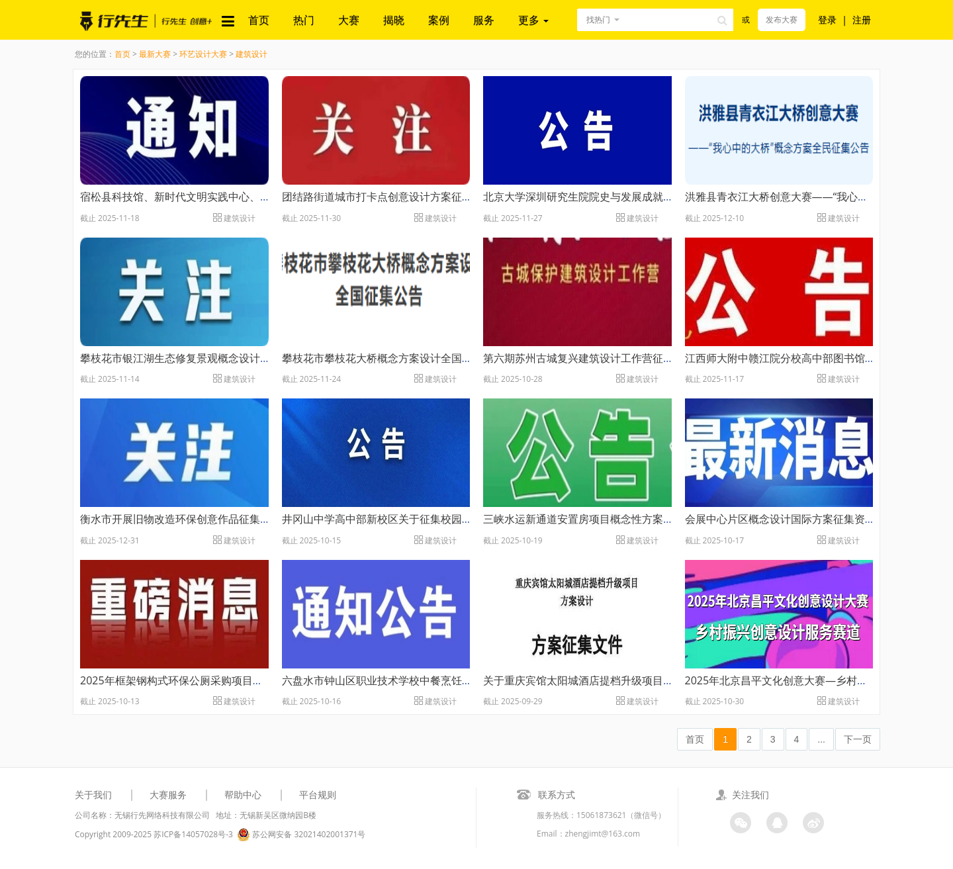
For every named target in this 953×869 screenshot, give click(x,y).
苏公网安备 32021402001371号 (301, 834)
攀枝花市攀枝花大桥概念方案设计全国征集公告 (393, 358)
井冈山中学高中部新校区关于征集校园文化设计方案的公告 (419, 519)
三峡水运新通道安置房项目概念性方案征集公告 (594, 519)
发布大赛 (781, 19)
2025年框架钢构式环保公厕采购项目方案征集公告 (198, 680)
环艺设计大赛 (203, 54)
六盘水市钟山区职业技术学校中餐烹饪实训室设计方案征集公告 (430, 680)
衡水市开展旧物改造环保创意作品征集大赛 (180, 519)
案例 (438, 20)
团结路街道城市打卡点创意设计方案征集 (377, 196)
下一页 (858, 739)
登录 (827, 19)
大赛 (348, 20)
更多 (533, 20)
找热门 (598, 19)
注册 (861, 19)
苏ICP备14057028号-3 (193, 834)
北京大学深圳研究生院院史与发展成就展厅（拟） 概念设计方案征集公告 (654, 196)
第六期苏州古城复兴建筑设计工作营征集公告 (589, 358)
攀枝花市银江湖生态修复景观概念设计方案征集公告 (202, 358)
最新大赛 (155, 54)
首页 (258, 20)
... (821, 739)
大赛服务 (168, 794)
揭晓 (393, 20)
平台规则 (317, 794)
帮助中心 (242, 794)
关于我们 (93, 794)
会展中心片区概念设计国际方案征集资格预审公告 (801, 519)
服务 (483, 20)
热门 (303, 20)
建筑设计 (251, 54)
